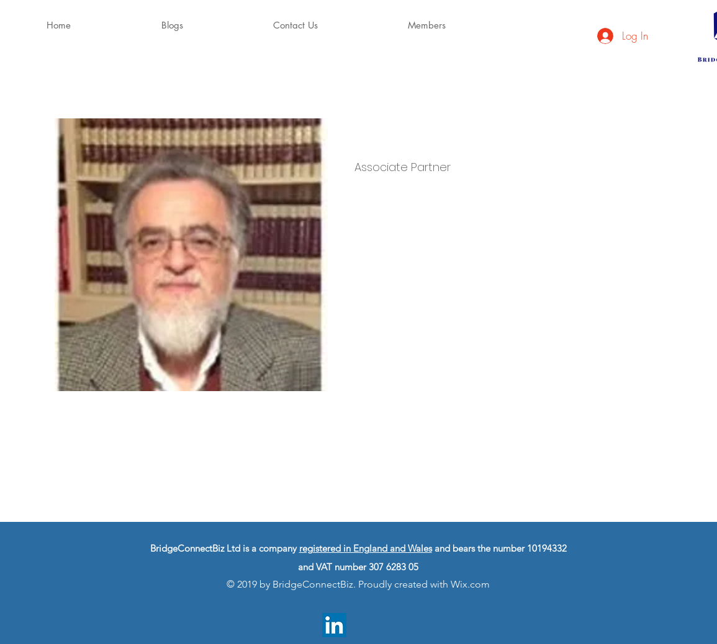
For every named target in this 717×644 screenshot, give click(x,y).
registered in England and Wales (365, 548)
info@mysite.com (383, 428)
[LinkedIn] (334, 625)
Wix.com (470, 584)
